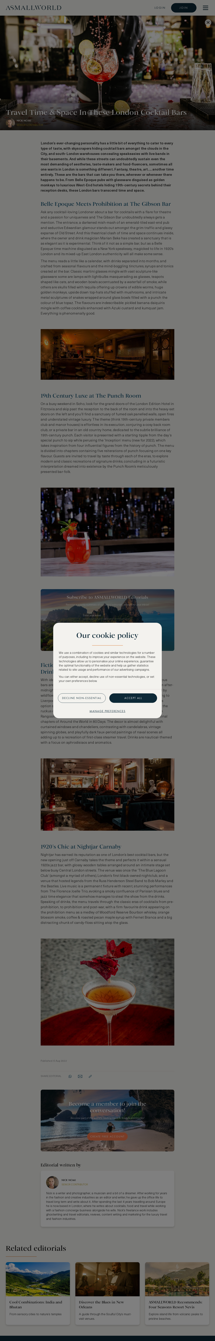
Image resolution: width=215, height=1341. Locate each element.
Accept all (133, 698)
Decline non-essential (82, 698)
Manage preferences (107, 711)
